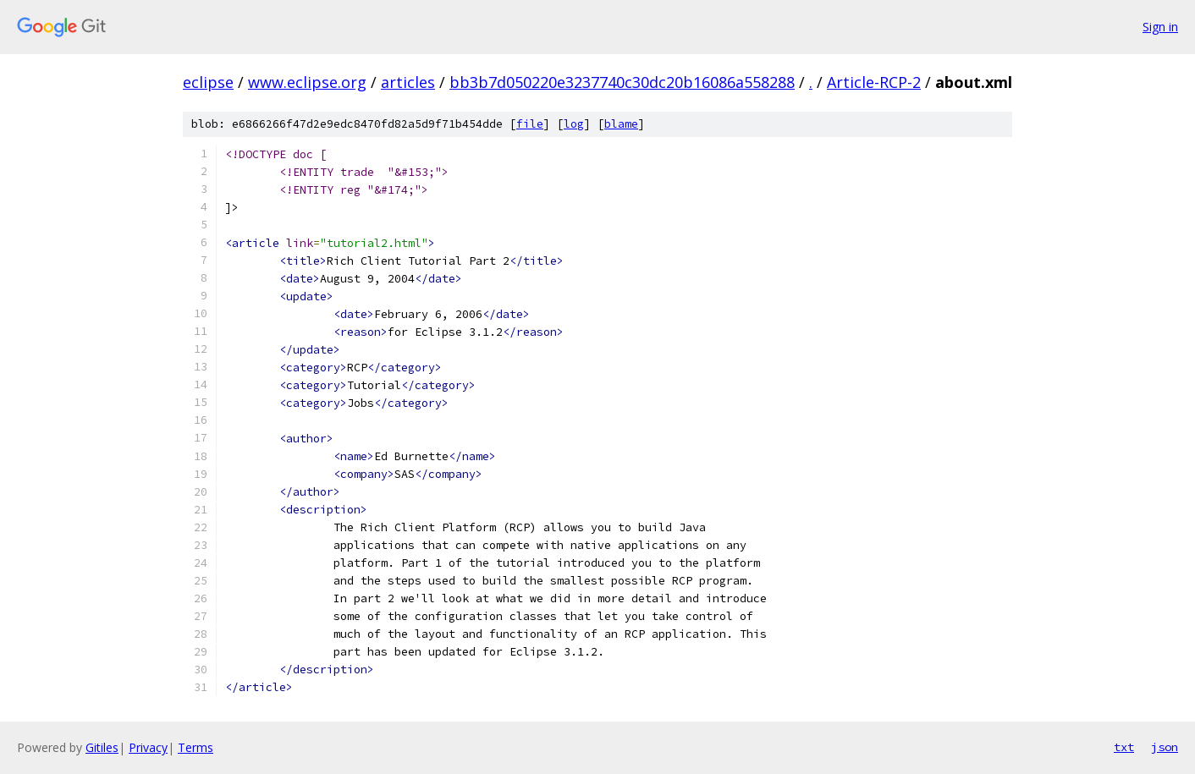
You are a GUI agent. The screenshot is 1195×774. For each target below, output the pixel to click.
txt (1124, 747)
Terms (195, 747)
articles (408, 82)
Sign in (1160, 27)
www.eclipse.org (307, 82)
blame (621, 124)
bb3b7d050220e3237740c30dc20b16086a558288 (622, 82)
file (529, 124)
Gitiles (101, 747)
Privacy (148, 747)
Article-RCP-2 (874, 82)
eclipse (208, 82)
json (1164, 747)
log (574, 124)
